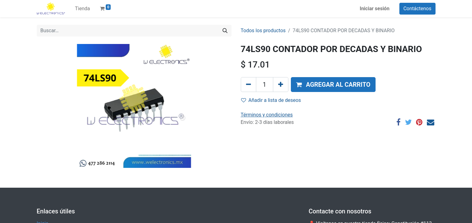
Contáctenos (417, 8)
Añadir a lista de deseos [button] (271, 100)
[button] (333, 84)
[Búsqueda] (225, 31)
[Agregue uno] (280, 84)
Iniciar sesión (374, 8)
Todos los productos (263, 30)
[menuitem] (82, 8)
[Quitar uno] (248, 84)
